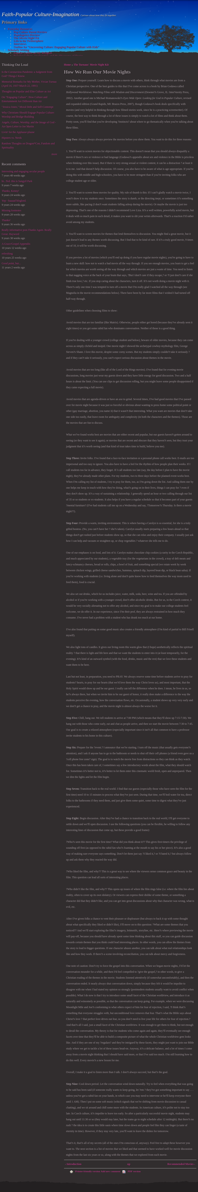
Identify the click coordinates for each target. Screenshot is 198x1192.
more (54, 154)
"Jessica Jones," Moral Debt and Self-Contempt (27, 107)
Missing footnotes (11, 210)
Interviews (20, 43)
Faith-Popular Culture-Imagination (41, 14)
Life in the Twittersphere (28, 40)
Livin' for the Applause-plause (18, 132)
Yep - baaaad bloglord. (14, 200)
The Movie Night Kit (26, 38)
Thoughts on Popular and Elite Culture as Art (26, 91)
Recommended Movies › (181, 1164)
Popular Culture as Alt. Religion (33, 52)
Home (67, 64)
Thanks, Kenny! (10, 191)
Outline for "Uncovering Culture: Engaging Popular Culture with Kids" (56, 47)
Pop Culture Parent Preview (30, 32)
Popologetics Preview (27, 35)
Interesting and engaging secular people (23, 171)
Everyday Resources (20, 28)
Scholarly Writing (18, 50)
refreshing (7, 253)
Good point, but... (11, 263)
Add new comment (110, 1171)
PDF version (131, 1171)
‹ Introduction (73, 1164)
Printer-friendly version (85, 1171)
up (128, 1164)
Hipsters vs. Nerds (12, 137)
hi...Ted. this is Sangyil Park (17, 181)
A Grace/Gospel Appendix (16, 243)
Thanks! (6, 220)
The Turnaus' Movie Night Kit (91, 64)
